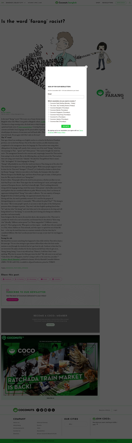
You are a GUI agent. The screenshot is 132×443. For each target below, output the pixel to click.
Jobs (38, 428)
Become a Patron (104, 410)
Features (17, 268)
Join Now (50, 324)
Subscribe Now (12, 299)
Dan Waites (7, 112)
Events (39, 425)
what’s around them (25, 127)
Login (130, 3)
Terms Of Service (101, 441)
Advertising (17, 425)
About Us (16, 422)
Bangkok (9, 268)
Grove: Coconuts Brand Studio (47, 433)
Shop (98, 2)
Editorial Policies (42, 422)
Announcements (18, 428)
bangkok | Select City (16, 2)
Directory (16, 433)
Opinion (25, 268)
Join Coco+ (121, 2)
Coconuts (68, 3)
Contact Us (16, 431)
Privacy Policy (112, 441)
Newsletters (107, 2)
